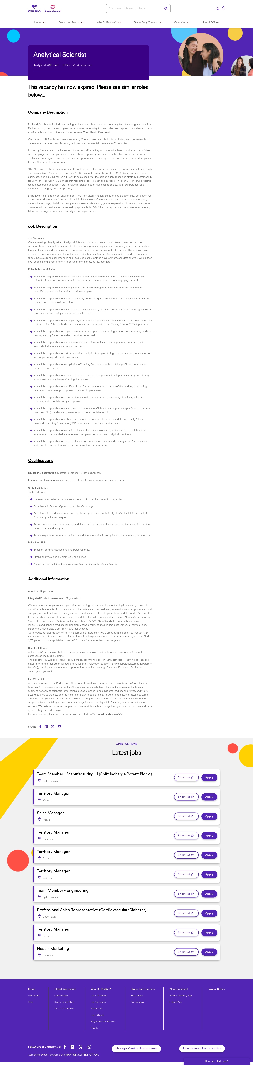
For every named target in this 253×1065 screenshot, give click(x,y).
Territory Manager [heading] (53, 794)
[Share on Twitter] (54, 727)
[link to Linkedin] (72, 1047)
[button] (44, 23)
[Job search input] (138, 8)
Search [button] (166, 8)
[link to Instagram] (89, 1047)
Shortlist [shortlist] (184, 777)
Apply (209, 777)
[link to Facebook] (64, 1047)
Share (32, 727)
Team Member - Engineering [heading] (63, 891)
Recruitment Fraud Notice (202, 1048)
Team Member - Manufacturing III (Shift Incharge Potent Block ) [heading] (94, 774)
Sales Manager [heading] (50, 813)
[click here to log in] (223, 8)
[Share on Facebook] (42, 727)
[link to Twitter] (81, 1047)
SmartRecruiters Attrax (81, 1055)
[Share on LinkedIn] (48, 727)
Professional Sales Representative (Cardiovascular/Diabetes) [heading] (92, 910)
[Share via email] (61, 727)
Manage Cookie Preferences (136, 1048)
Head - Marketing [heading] (53, 949)
